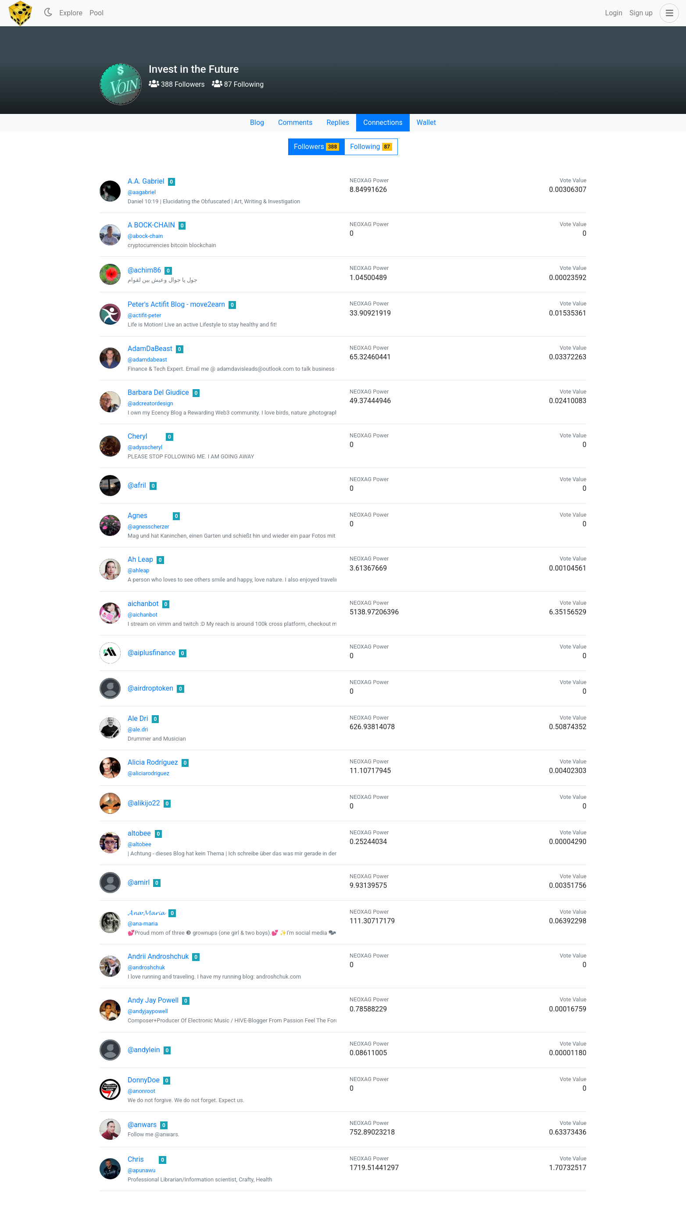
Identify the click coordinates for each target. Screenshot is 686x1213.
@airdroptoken (150, 688)
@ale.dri (138, 729)
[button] (667, 13)
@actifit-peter (144, 315)
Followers (316, 146)
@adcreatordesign (150, 403)
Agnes (137, 515)
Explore (70, 13)
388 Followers (177, 84)
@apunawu (141, 1170)
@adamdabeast (147, 359)
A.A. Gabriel (146, 181)
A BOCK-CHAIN (151, 225)
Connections (382, 122)
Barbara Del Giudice (158, 392)
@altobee (139, 844)
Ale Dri (138, 718)
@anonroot (141, 1091)
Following (371, 146)
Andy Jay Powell (153, 1000)
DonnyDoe (144, 1080)
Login (613, 13)
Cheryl (137, 436)
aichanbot (143, 603)
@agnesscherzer (148, 526)
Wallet (426, 122)
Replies (337, 122)
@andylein (144, 1050)
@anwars (142, 1125)
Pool (96, 13)
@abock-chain (145, 236)
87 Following (238, 84)
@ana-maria (143, 923)
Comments (295, 122)
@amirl (139, 882)
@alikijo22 (144, 803)
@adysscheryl (145, 447)
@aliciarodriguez (148, 773)
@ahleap (139, 570)
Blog (257, 122)
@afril (137, 485)
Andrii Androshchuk (158, 956)
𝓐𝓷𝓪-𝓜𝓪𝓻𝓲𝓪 (146, 912)
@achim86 (144, 270)
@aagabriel (142, 192)
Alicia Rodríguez (153, 762)
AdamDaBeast (150, 348)
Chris (136, 1159)
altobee (139, 833)
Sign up (641, 13)
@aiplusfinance (151, 653)
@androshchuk (146, 967)
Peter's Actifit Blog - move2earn (176, 304)
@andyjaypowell (148, 1011)
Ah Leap (140, 559)
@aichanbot (142, 614)
